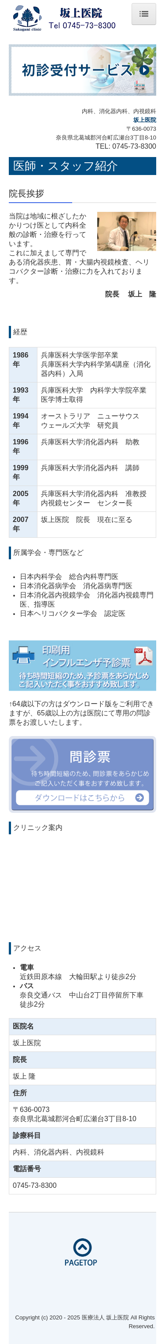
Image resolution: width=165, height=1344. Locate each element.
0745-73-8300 (134, 146)
